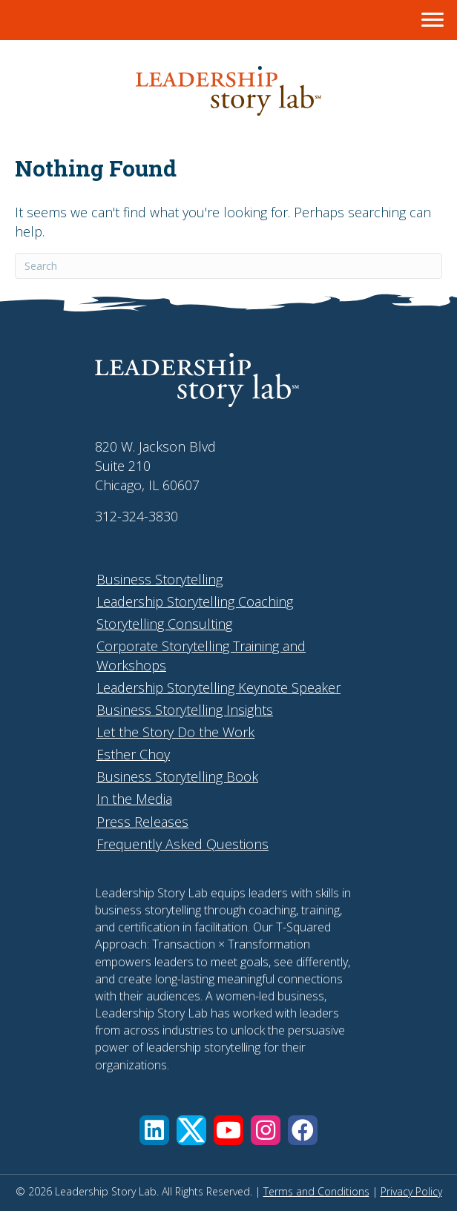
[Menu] (432, 20)
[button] (154, 1130)
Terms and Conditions (316, 1191)
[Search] (228, 266)
